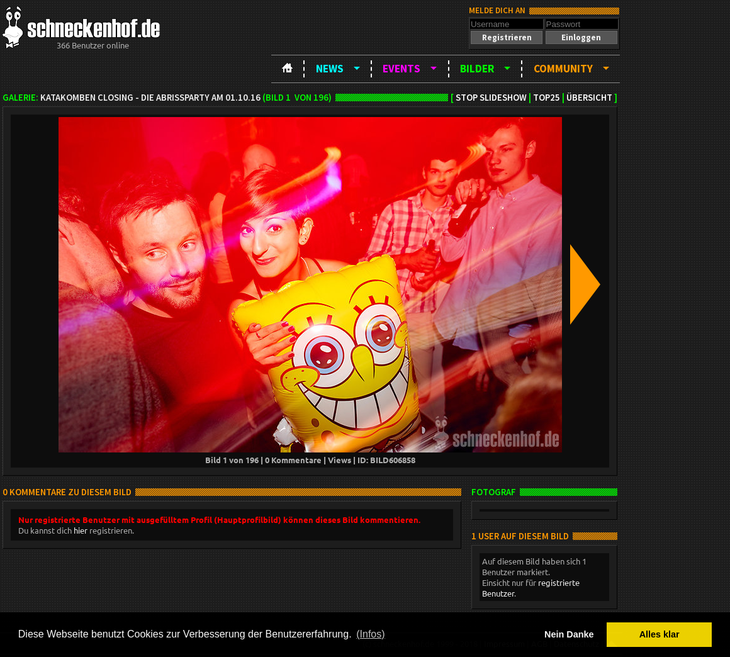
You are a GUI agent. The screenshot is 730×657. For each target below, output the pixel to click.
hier (80, 530)
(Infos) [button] (370, 634)
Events (401, 69)
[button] (506, 37)
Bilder (477, 69)
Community (563, 69)
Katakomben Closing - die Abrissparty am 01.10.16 (150, 97)
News (330, 69)
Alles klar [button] (659, 634)
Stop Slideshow (491, 97)
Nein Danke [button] (568, 634)
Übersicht (589, 97)
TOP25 (546, 97)
